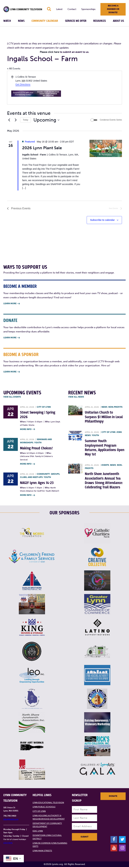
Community (43, 474)
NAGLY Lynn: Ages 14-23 (37, 483)
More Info (27, 429)
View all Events (12, 397)
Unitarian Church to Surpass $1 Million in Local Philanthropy (104, 417)
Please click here (49, 52)
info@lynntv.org (10, 819)
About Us (118, 21)
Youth (37, 442)
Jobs (119, 432)
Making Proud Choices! (36, 448)
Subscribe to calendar (102, 220)
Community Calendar (44, 21)
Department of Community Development (47, 825)
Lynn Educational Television (48, 802)
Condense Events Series (111, 120)
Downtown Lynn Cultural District (47, 837)
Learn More (11, 303)
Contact (72, 9)
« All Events (13, 68)
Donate (113, 796)
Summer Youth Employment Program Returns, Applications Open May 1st (104, 448)
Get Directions (22, 84)
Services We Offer (75, 21)
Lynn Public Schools (44, 807)
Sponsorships (88, 9)
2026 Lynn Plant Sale (42, 147)
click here (7, 843)
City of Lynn (44, 407)
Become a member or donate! (113, 9)
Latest (59, 9)
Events (105, 465)
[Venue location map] (93, 87)
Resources (99, 21)
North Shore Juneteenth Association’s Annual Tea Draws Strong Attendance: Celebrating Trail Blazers (104, 481)
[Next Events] (16, 120)
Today (25, 120)
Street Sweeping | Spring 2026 (37, 414)
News (21, 21)
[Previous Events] (9, 120)
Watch (7, 21)
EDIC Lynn (38, 831)
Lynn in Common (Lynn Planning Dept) (50, 845)
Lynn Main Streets (42, 850)
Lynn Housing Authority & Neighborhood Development (49, 817)
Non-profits (115, 407)
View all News (76, 397)
